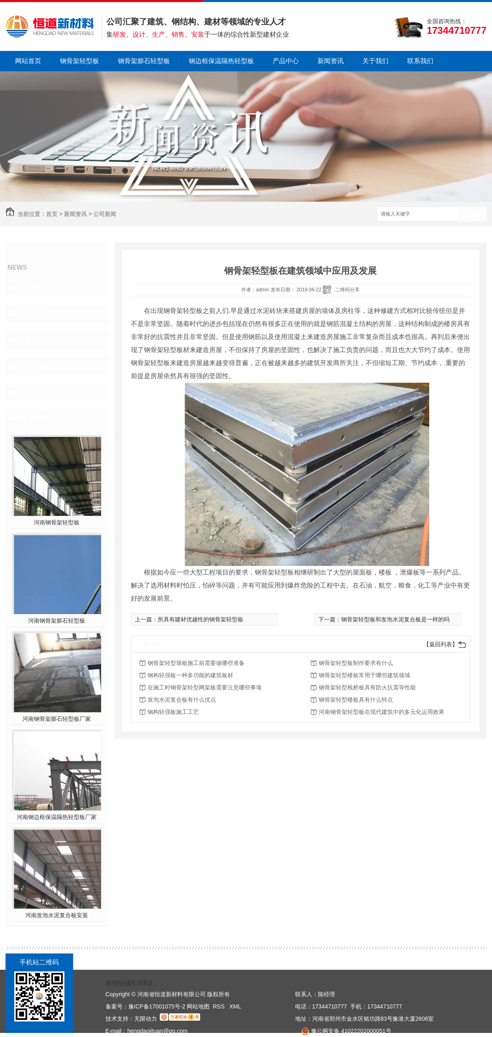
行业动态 (32, 314)
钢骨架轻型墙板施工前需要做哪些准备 (196, 663)
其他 (25, 392)
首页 (51, 214)
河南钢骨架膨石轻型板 (56, 620)
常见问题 (32, 340)
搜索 (472, 214)
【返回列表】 (441, 644)
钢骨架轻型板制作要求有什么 (356, 663)
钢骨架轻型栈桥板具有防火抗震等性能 (367, 687)
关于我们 (375, 60)
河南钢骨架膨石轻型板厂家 (56, 719)
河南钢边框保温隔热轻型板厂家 (57, 817)
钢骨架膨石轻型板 (144, 60)
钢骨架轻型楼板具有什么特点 (356, 699)
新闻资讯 (331, 60)
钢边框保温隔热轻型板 (221, 60)
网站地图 (198, 1006)
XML (235, 1006)
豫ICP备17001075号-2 (156, 1006)
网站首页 (28, 60)
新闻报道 (32, 366)
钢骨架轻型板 (79, 60)
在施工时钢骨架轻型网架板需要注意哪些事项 (205, 687)
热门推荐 (32, 418)
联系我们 (420, 60)
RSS (219, 1006)
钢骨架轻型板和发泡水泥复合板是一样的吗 (395, 619)
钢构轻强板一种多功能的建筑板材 (190, 675)
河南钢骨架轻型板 (56, 522)
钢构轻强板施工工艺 (173, 712)
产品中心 (286, 60)
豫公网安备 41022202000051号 (343, 1031)
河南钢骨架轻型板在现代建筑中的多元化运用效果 (381, 712)
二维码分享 (347, 290)
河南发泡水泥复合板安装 (56, 915)
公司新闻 (104, 214)
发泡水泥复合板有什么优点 (182, 699)
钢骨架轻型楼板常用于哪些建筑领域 (364, 675)
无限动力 (145, 1018)
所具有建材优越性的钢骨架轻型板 (200, 619)
